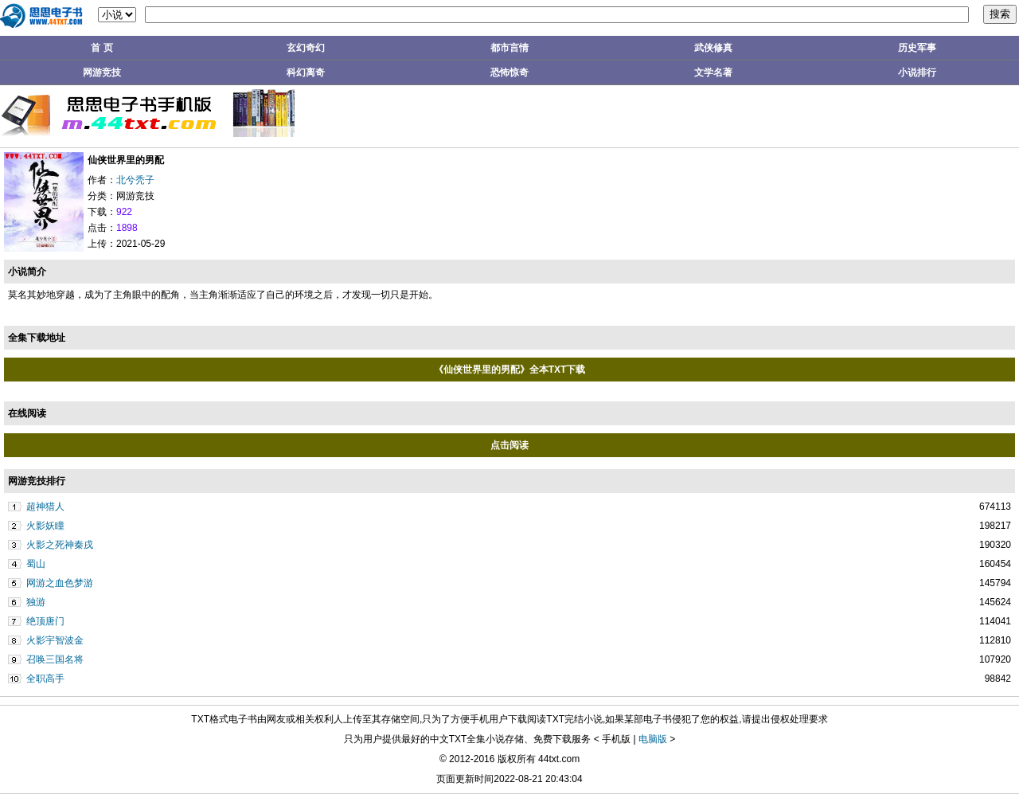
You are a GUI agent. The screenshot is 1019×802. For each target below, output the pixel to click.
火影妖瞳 (45, 525)
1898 (127, 227)
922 (124, 211)
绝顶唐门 (45, 621)
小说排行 (917, 72)
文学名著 (713, 72)
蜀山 (35, 563)
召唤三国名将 (55, 659)
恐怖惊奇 (509, 72)
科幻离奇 (306, 72)
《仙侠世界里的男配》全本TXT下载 (510, 369)
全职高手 (45, 678)
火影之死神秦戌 (59, 544)
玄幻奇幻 (306, 47)
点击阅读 (509, 445)
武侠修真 (713, 47)
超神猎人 (45, 506)
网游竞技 (102, 72)
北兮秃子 (135, 180)
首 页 (101, 47)
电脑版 (652, 739)
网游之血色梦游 (59, 583)
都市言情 (509, 47)
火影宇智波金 (55, 640)
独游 (35, 602)
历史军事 (917, 47)
